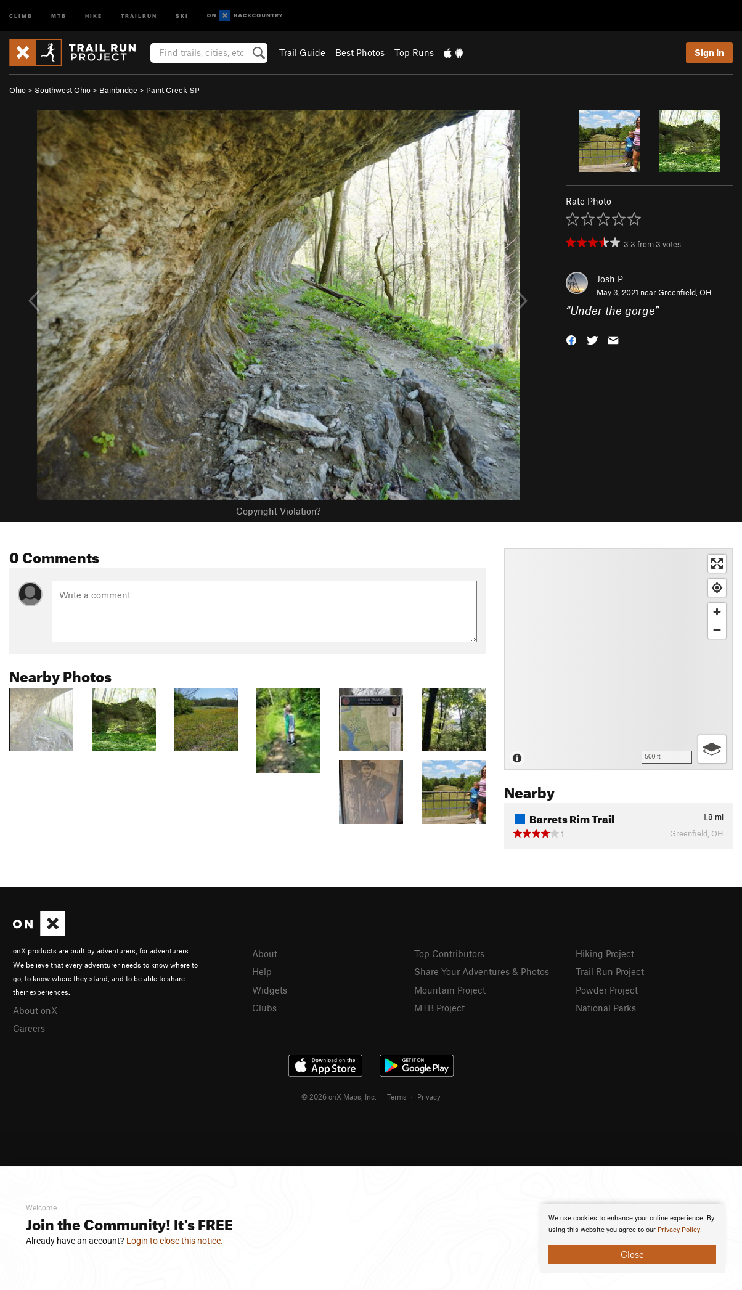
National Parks (606, 1007)
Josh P (610, 278)
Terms (397, 1096)
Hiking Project (605, 953)
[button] (571, 339)
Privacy (429, 1096)
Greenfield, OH (685, 292)
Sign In (709, 52)
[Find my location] (717, 588)
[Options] (712, 749)
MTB (59, 15)
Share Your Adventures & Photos (481, 971)
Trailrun (139, 15)
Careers (29, 1028)
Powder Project (607, 989)
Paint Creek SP (173, 90)
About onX (35, 1010)
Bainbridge (118, 90)
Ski (182, 15)
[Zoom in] (717, 612)
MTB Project (439, 1007)
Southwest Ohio (63, 90)
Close (632, 1254)
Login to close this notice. (174, 1241)
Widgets (269, 989)
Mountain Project (450, 989)
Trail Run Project (610, 971)
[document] (632, 1238)
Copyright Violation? (278, 510)
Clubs (264, 1007)
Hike (93, 15)
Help (262, 971)
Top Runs (414, 52)
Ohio (17, 90)
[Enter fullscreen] (717, 564)
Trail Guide (302, 52)
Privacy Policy (679, 1230)
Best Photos (360, 52)
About (264, 953)
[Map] (618, 659)
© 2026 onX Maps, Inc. (339, 1096)
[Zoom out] (717, 630)
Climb (21, 15)
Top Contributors (449, 953)
